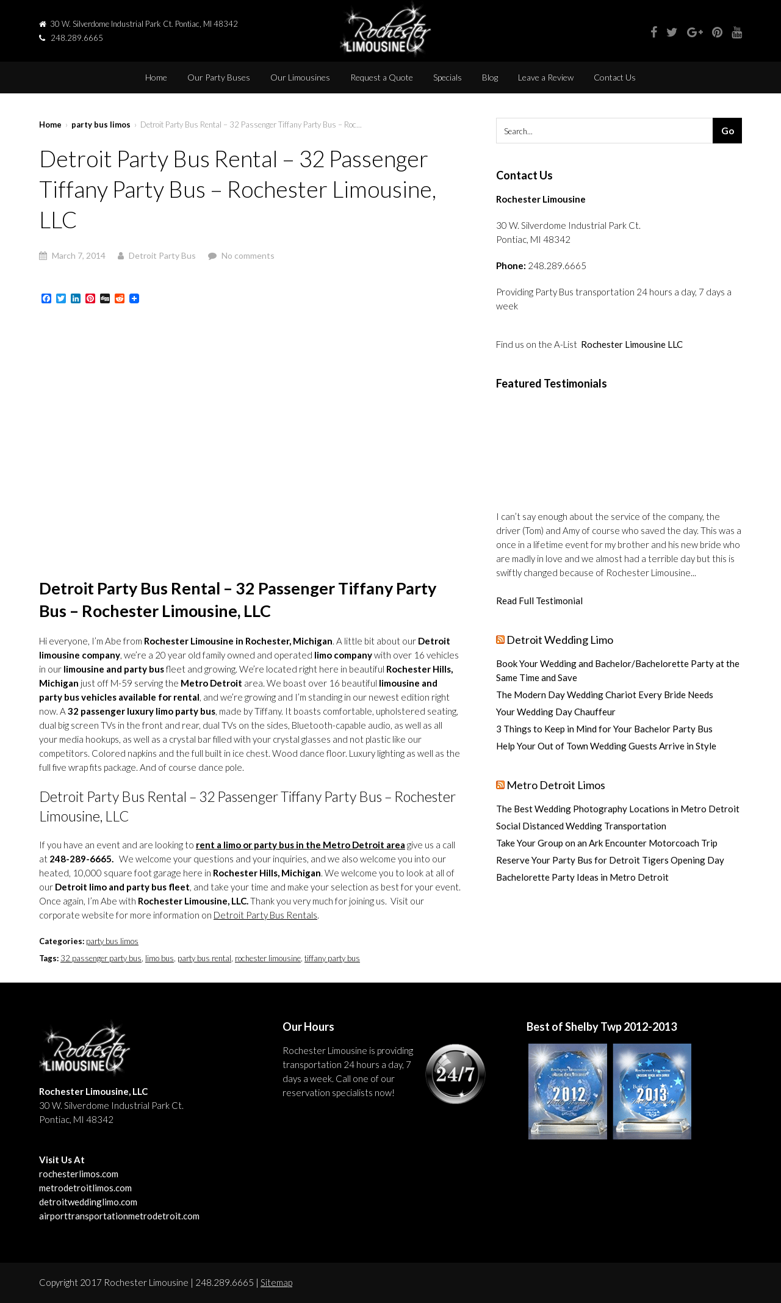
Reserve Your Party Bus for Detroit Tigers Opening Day (610, 859)
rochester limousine (268, 958)
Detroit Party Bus (162, 255)
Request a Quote (381, 77)
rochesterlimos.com (78, 1173)
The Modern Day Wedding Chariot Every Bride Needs (604, 694)
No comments (248, 255)
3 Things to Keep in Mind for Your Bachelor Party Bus (604, 728)
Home (156, 77)
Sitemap (276, 1282)
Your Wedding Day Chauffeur (556, 711)
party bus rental (204, 958)
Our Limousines (300, 77)
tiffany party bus (332, 958)
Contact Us (615, 77)
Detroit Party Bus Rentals (265, 914)
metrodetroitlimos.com (85, 1187)
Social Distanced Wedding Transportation (581, 825)
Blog (490, 77)
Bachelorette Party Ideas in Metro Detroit (582, 877)
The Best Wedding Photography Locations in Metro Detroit (618, 808)
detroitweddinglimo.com (88, 1201)
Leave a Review (546, 77)
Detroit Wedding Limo (559, 639)
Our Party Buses (218, 77)
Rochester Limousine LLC (632, 344)
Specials (447, 77)
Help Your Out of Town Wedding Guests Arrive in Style (606, 745)
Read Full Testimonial (539, 600)
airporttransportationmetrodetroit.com (119, 1215)
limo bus (159, 958)
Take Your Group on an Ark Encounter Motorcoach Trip (607, 842)
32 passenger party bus (101, 958)
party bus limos (101, 124)
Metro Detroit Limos (555, 785)
